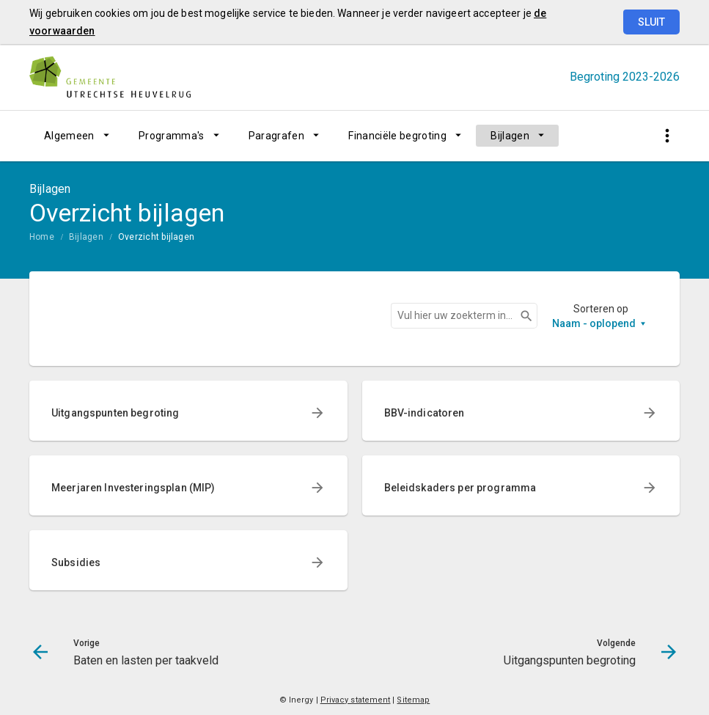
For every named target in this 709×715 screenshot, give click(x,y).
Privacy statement (355, 700)
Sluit (651, 22)
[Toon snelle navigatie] (667, 136)
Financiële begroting (397, 136)
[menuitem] (76, 136)
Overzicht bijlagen (156, 237)
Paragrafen (277, 136)
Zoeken (519, 316)
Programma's (172, 136)
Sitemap (413, 700)
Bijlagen (510, 136)
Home (41, 237)
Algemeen (69, 136)
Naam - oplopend (594, 323)
